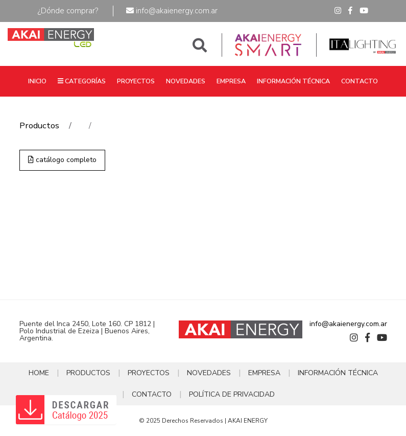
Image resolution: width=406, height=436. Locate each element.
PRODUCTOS (88, 373)
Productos (39, 125)
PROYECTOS (136, 81)
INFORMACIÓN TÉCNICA (293, 81)
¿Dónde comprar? (68, 11)
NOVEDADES (185, 81)
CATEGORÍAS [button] (82, 81)
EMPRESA (231, 81)
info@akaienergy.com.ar (172, 11)
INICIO (37, 81)
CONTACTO (359, 81)
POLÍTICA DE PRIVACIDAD (232, 394)
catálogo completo (62, 160)
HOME (39, 373)
